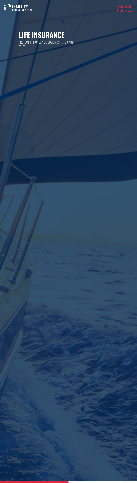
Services (129, 11)
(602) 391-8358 (125, 6)
